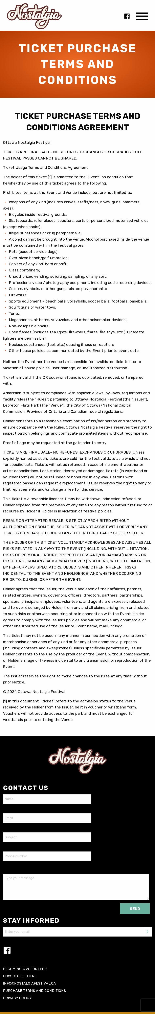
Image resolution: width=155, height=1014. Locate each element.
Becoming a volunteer (25, 969)
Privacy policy (17, 998)
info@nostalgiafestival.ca (29, 983)
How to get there (20, 976)
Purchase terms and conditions (34, 991)
